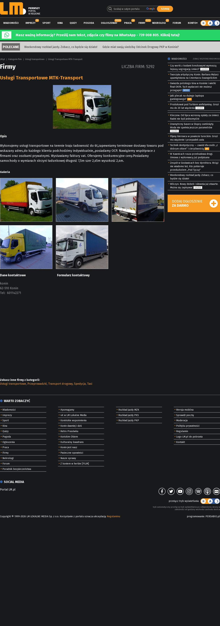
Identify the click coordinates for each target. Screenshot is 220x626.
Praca (127, 23)
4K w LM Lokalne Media (73, 415)
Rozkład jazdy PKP (128, 420)
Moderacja (182, 420)
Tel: (2, 293)
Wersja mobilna (184, 409)
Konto (192, 23)
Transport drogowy (60, 383)
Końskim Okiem (69, 436)
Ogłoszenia (108, 23)
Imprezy (30, 23)
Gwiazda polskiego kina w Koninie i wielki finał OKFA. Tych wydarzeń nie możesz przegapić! (193, 87)
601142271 (14, 293)
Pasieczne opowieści (71, 452)
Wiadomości (11, 23)
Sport (46, 23)
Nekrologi (159, 23)
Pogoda (89, 23)
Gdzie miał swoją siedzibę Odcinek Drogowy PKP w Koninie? (140, 47)
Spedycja (80, 383)
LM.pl (2, 59)
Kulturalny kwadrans (72, 442)
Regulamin (182, 431)
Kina (60, 23)
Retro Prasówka (69, 431)
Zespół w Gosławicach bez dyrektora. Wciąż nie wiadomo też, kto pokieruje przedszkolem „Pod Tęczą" (194, 166)
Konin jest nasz (68, 447)
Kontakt (180, 442)
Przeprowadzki (37, 383)
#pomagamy (67, 409)
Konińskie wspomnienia (73, 420)
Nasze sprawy (68, 458)
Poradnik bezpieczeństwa (16, 469)
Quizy (73, 23)
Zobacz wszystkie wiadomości (206, 59)
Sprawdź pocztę (185, 415)
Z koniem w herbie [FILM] (74, 463)
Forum (177, 23)
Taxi (89, 383)
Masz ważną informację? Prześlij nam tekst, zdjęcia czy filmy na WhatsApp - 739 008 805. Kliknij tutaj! (97, 35)
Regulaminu (113, 516)
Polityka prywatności (187, 425)
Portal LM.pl (7, 489)
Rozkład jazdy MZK (128, 409)
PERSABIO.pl (213, 516)
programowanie (195, 516)
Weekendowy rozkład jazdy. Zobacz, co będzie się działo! (60, 47)
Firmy (141, 23)
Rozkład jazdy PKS (128, 415)
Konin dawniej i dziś (71, 425)
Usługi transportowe (35, 59)
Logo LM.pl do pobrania (189, 436)
